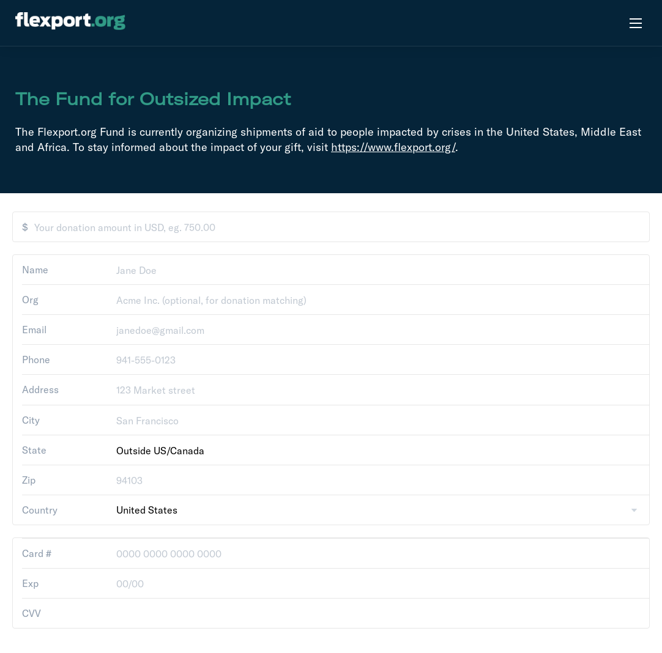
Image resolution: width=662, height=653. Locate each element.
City (31, 420)
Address (40, 389)
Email (34, 329)
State (34, 450)
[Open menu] (636, 23)
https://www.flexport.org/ (393, 147)
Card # (36, 553)
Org (30, 299)
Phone (36, 359)
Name (35, 270)
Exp (30, 583)
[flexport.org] (70, 23)
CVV (31, 613)
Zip (28, 480)
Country (40, 510)
